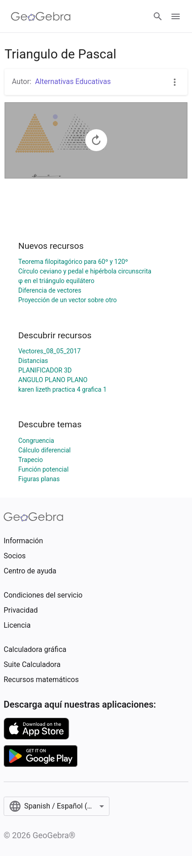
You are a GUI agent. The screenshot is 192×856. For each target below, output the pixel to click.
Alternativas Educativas (73, 81)
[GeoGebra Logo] (41, 16)
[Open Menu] (175, 16)
